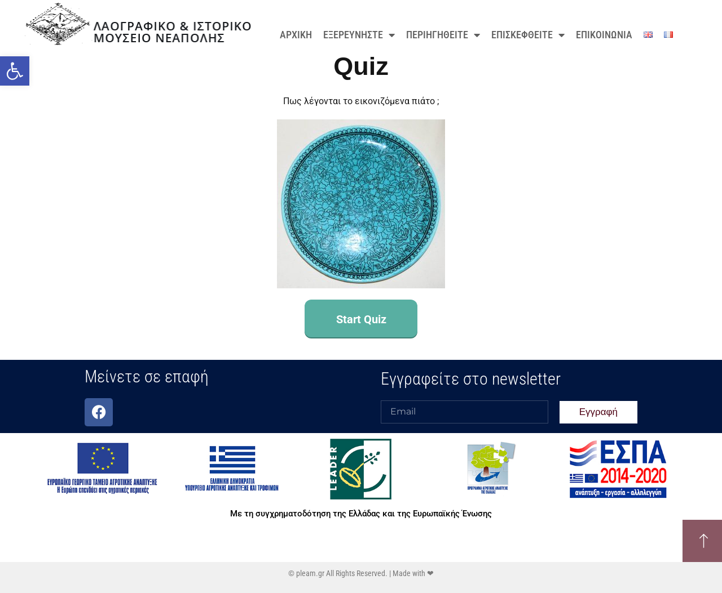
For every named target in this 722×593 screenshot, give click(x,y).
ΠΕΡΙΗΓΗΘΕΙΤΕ (443, 35)
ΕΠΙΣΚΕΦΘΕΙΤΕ (528, 35)
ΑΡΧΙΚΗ (296, 35)
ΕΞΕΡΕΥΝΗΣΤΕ (359, 35)
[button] (14, 71)
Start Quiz (361, 319)
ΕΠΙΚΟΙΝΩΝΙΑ (604, 35)
